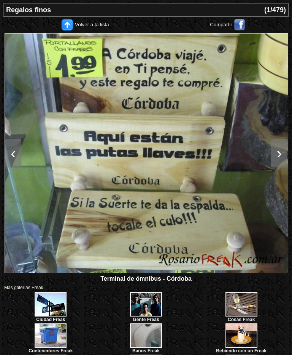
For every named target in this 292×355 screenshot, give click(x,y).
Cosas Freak (241, 319)
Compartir (221, 24)
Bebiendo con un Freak (241, 350)
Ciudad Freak (50, 319)
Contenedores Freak (51, 350)
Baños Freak (146, 350)
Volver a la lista (92, 24)
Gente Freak (146, 319)
